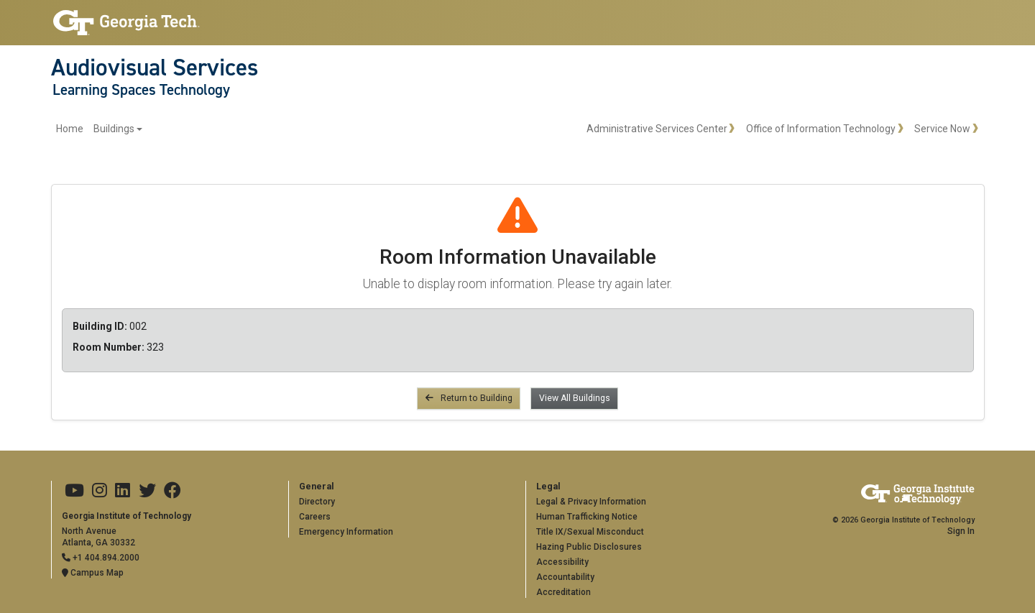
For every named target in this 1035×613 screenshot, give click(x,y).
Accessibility (562, 562)
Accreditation (563, 592)
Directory (317, 502)
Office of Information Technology (821, 128)
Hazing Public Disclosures (589, 547)
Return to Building (469, 398)
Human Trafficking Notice (587, 517)
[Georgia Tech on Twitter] (147, 490)
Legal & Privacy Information (591, 502)
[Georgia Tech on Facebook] (172, 490)
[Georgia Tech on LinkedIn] (122, 490)
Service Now (942, 128)
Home (69, 128)
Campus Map (93, 573)
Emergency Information (346, 532)
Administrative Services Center (656, 128)
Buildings (113, 128)
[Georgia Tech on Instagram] (99, 490)
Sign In (961, 531)
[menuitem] (99, 129)
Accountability (565, 577)
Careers (315, 517)
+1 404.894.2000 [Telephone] (100, 558)
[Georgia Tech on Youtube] (74, 490)
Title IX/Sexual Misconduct (590, 532)
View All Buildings (574, 398)
